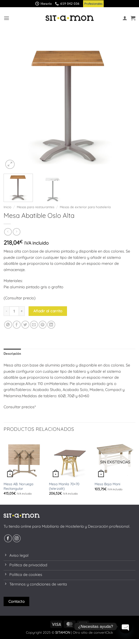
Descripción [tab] (12, 353)
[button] (6, 18)
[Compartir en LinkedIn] (51, 325)
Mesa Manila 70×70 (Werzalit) (64, 486)
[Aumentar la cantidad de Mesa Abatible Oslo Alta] (22, 311)
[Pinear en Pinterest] (43, 325)
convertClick (103, 632)
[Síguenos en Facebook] (8, 538)
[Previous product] (16, 232)
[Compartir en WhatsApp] (8, 325)
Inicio (7, 207)
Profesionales (93, 4)
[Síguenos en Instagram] (17, 538)
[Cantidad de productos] (14, 311)
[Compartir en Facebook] (17, 325)
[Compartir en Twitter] (25, 325)
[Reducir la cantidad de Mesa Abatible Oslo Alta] (6, 311)
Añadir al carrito (47, 310)
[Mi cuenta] (124, 18)
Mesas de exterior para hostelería (85, 207)
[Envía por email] (34, 325)
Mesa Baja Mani (107, 484)
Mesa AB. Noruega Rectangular (18, 486)
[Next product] (8, 232)
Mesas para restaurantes (35, 207)
